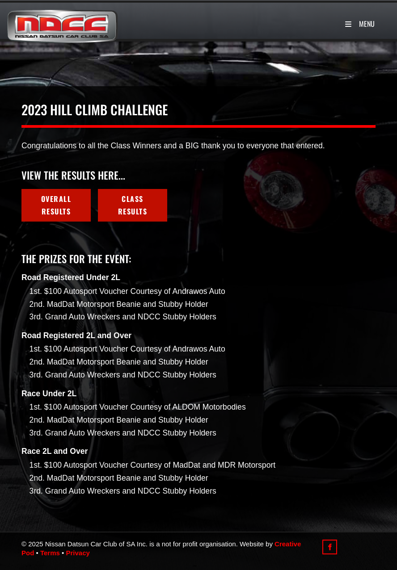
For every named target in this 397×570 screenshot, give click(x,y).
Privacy (77, 553)
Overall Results (52, 195)
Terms (50, 553)
